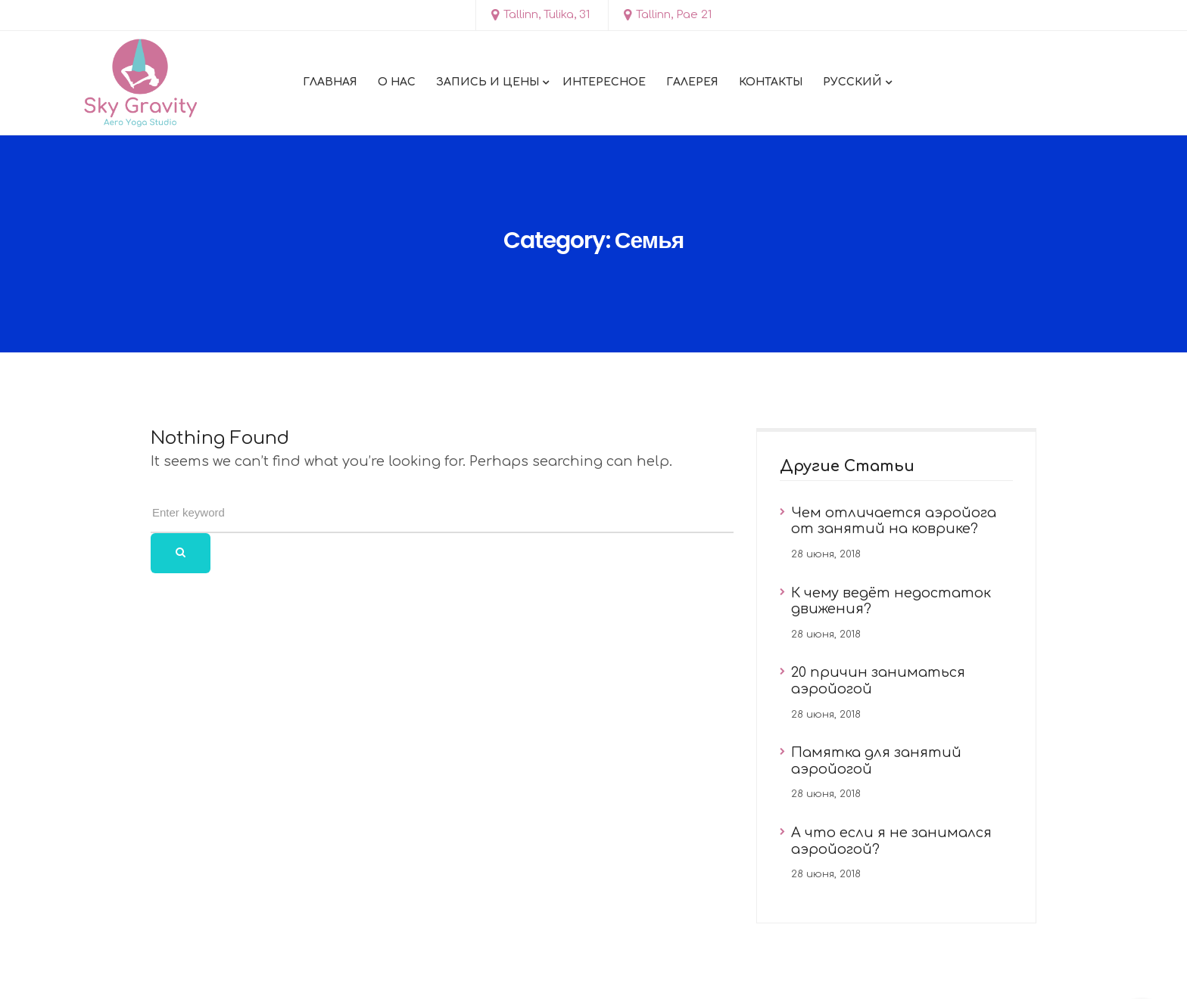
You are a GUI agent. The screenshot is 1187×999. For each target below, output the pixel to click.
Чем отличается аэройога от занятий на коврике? (893, 521)
